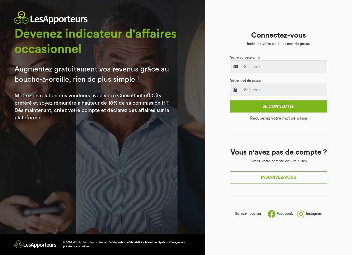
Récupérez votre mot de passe (278, 118)
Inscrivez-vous (278, 177)
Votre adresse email (245, 57)
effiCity (77, 242)
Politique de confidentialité (125, 242)
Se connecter (278, 106)
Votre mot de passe (245, 80)
